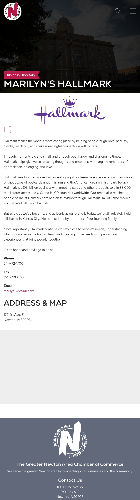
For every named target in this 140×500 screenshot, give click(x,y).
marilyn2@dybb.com (19, 291)
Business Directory (20, 75)
